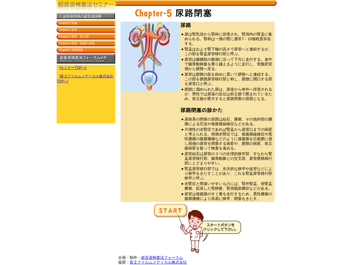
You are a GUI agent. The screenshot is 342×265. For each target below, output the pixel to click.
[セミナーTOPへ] (73, 68)
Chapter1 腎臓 (67, 23)
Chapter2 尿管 (67, 29)
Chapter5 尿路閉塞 (70, 50)
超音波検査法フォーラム (162, 257)
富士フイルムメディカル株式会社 (158, 262)
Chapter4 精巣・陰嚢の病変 (76, 43)
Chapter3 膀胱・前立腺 (73, 36)
